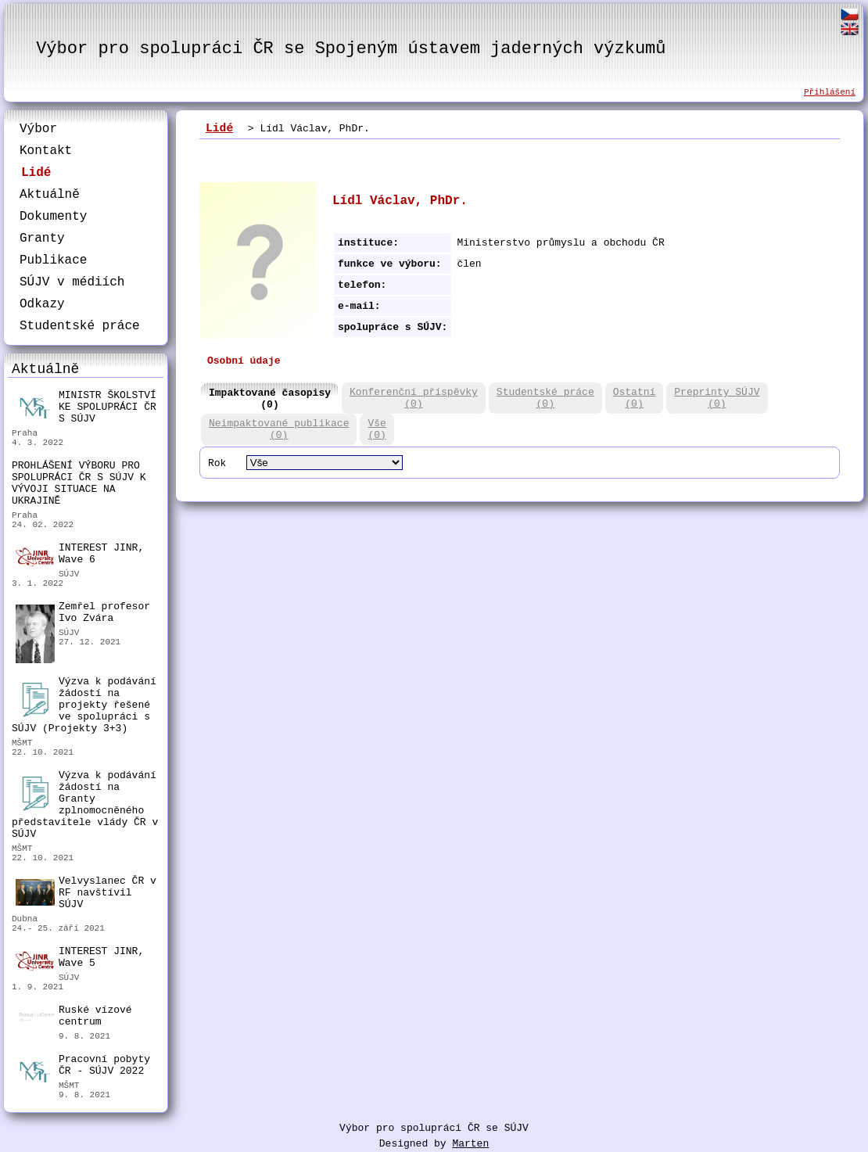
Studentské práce (80, 326)
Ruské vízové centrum (74, 1018)
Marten (470, 1144)
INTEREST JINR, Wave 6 (80, 554)
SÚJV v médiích (72, 282)
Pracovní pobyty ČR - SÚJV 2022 (83, 1067)
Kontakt (46, 151)
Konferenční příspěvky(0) (414, 398)
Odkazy (42, 304)
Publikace (53, 260)
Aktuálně (50, 195)
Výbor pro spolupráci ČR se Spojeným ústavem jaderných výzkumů (350, 49)
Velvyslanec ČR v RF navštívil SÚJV (86, 892)
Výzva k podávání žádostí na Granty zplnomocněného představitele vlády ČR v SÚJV (85, 805)
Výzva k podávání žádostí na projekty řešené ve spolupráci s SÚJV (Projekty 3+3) (84, 705)
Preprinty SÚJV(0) (716, 398)
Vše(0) (377, 429)
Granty (42, 238)
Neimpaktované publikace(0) (279, 429)
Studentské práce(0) (545, 398)
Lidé (36, 173)
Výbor (38, 129)
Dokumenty (53, 217)
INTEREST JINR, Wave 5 (80, 958)
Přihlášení (829, 92)
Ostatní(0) (634, 398)
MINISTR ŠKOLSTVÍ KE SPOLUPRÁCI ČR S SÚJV (86, 407)
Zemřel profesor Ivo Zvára (83, 614)
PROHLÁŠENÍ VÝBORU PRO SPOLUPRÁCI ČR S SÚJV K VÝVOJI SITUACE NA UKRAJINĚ (79, 483)
